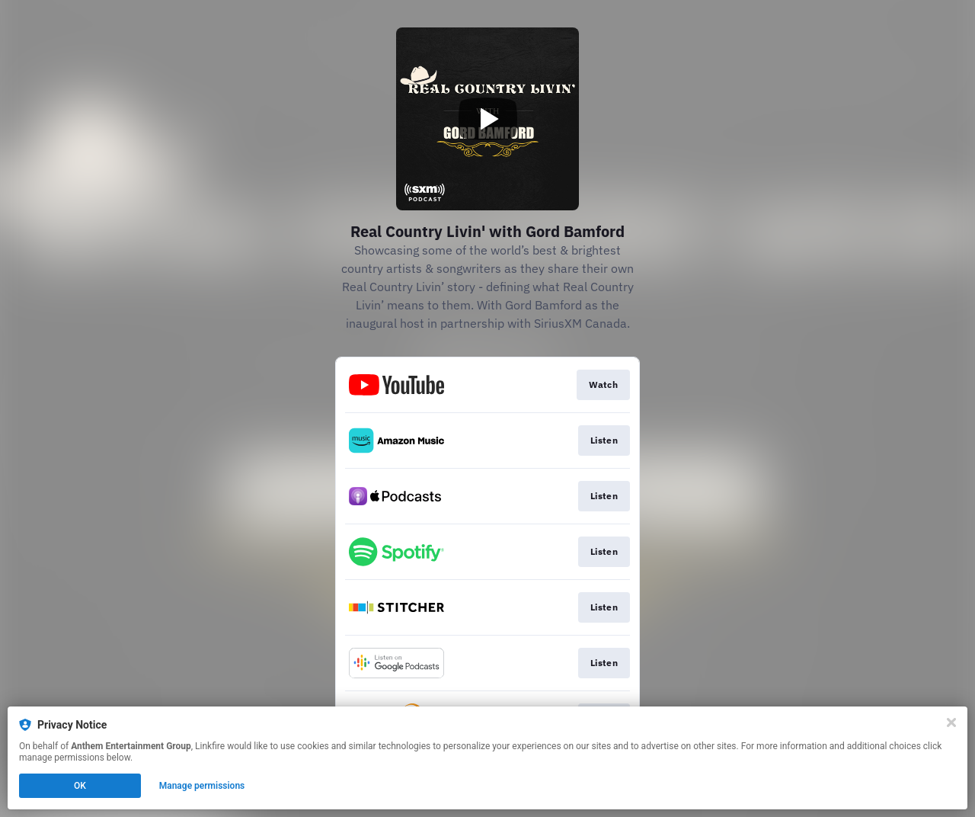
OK (80, 785)
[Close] (951, 722)
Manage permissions (202, 785)
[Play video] (487, 119)
